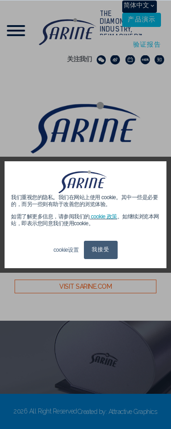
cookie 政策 (103, 216)
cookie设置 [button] (65, 250)
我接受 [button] (101, 250)
